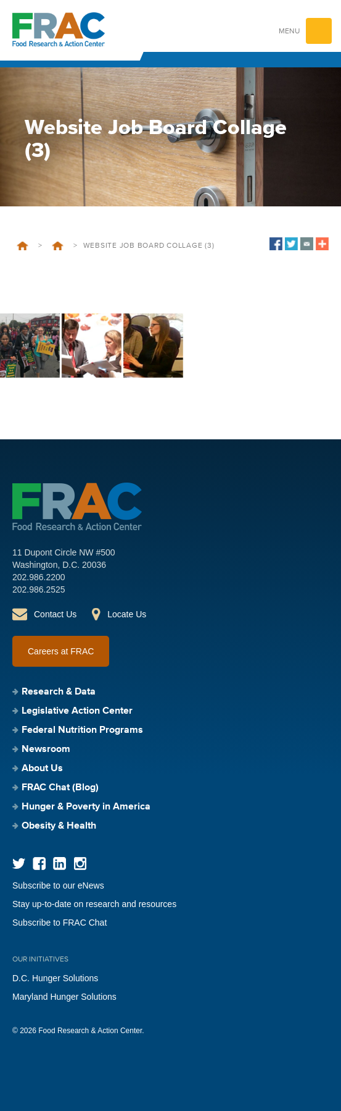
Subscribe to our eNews (58, 885)
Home (22, 246)
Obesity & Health (59, 826)
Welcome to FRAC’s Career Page (57, 246)
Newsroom (46, 749)
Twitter (18, 863)
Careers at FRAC (61, 651)
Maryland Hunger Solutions (64, 997)
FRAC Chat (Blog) (60, 788)
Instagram (79, 863)
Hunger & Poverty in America (86, 807)
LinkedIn (59, 863)
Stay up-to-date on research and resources (94, 904)
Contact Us (55, 614)
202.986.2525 (38, 589)
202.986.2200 (38, 577)
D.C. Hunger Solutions (55, 978)
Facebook (39, 863)
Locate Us (126, 614)
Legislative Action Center (77, 711)
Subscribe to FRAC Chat (59, 922)
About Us (42, 769)
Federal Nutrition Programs (82, 730)
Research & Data (59, 692)
